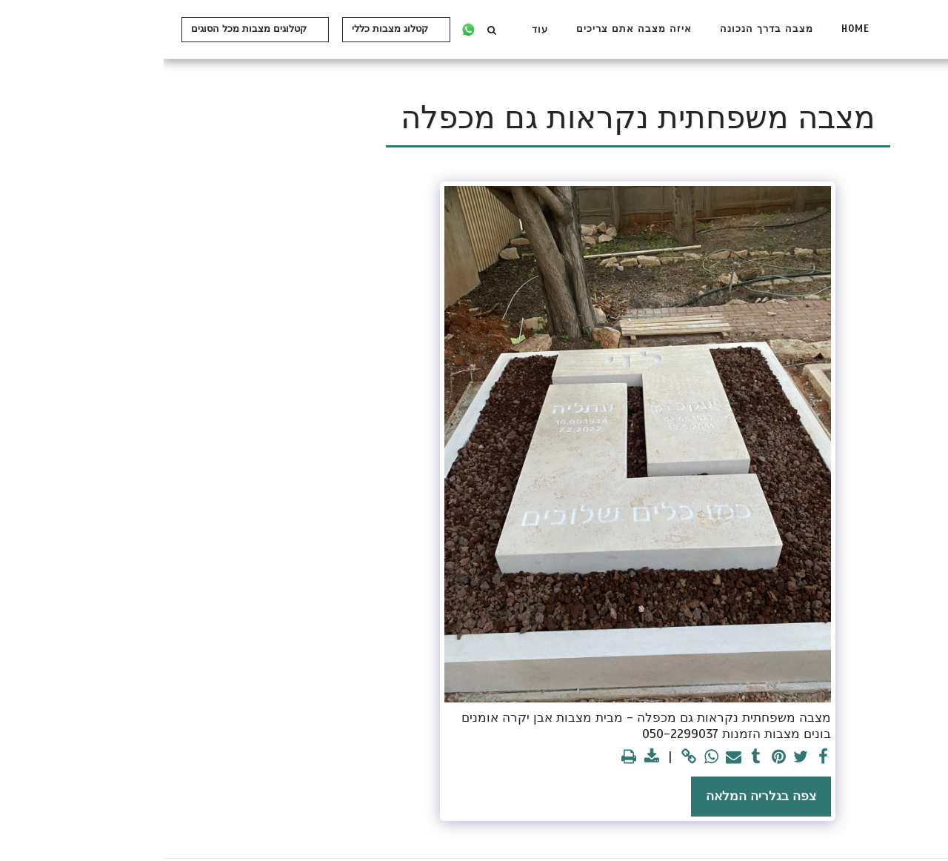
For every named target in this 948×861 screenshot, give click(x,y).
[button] (327, 29)
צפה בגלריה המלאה (597, 796)
